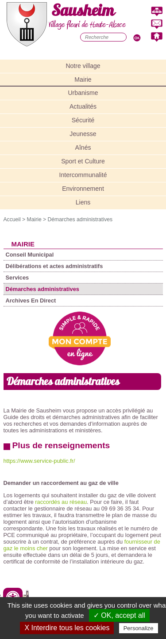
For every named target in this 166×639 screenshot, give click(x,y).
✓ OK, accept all (119, 615)
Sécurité (83, 120)
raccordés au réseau (61, 502)
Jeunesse (82, 133)
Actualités (83, 106)
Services (17, 277)
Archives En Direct (31, 300)
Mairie (82, 79)
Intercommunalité (83, 174)
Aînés (83, 147)
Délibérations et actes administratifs (54, 266)
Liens (83, 202)
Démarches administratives (80, 219)
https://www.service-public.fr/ (39, 461)
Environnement (83, 188)
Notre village (83, 65)
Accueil (12, 219)
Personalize (139, 628)
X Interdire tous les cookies (66, 627)
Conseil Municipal (30, 254)
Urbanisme (83, 92)
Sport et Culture (83, 161)
